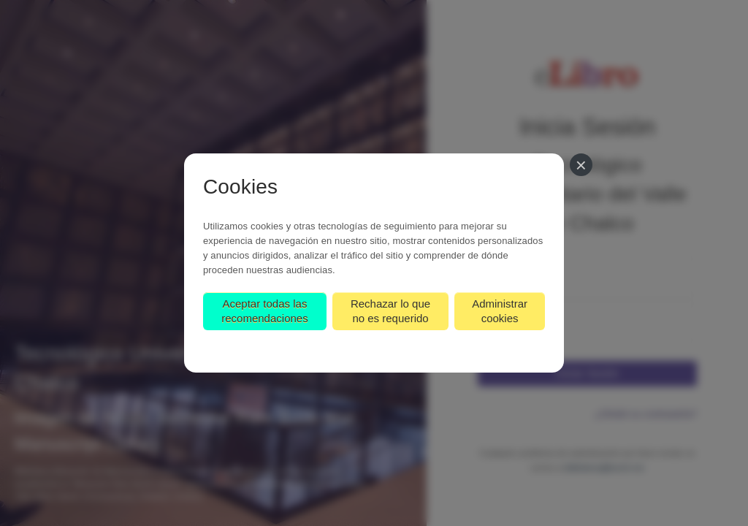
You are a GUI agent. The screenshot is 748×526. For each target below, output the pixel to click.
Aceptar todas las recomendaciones (264, 310)
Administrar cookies (499, 310)
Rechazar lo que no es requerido (390, 310)
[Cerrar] (581, 164)
